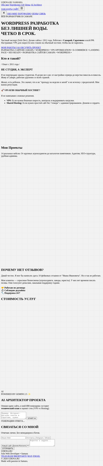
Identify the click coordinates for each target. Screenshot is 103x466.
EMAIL (36, 458)
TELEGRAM (7, 458)
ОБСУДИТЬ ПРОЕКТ (30, 47)
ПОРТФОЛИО (24, 13)
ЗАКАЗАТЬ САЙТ (10, 9)
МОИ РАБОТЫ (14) (10, 47)
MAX (29, 458)
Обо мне (5, 5)
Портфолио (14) (17, 5)
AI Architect (36, 5)
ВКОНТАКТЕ (20, 458)
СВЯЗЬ (42, 13)
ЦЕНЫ (35, 13)
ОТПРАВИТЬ (7, 451)
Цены (27, 5)
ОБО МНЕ (12, 13)
